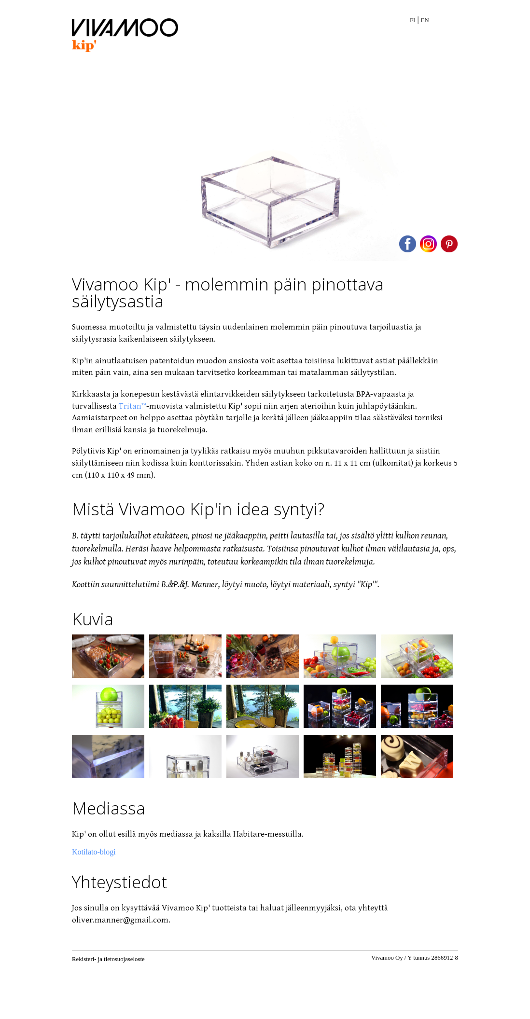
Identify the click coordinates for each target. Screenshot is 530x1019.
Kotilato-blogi (94, 852)
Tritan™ (132, 406)
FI (412, 20)
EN (425, 20)
